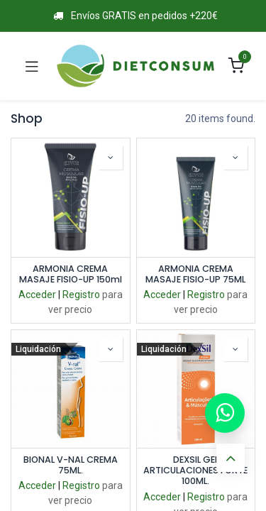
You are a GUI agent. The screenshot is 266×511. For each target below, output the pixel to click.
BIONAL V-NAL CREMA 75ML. (70, 465)
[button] (111, 157)
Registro (81, 294)
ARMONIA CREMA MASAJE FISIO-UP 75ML (195, 274)
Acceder (37, 294)
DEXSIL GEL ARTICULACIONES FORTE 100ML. (195, 470)
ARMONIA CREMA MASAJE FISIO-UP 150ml (70, 274)
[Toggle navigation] (32, 66)
